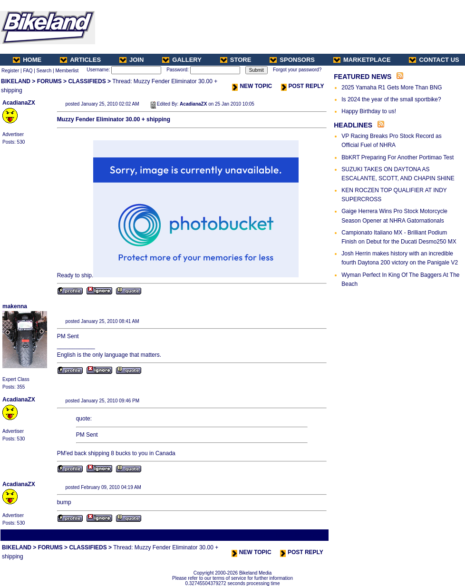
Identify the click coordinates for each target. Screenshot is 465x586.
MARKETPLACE (362, 59)
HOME (27, 59)
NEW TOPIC (252, 86)
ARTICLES (80, 59)
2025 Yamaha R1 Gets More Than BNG (391, 87)
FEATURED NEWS (362, 76)
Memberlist (66, 70)
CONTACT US (434, 59)
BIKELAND (15, 81)
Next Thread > (311, 534)
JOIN (131, 59)
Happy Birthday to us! (368, 111)
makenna (14, 306)
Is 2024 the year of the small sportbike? (391, 99)
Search (44, 70)
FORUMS (49, 81)
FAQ (27, 70)
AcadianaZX (18, 102)
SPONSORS (292, 59)
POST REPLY (302, 86)
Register (10, 70)
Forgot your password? (297, 69)
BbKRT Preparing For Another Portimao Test (397, 157)
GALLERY (182, 59)
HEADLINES (353, 125)
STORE (236, 59)
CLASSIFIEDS (87, 81)
